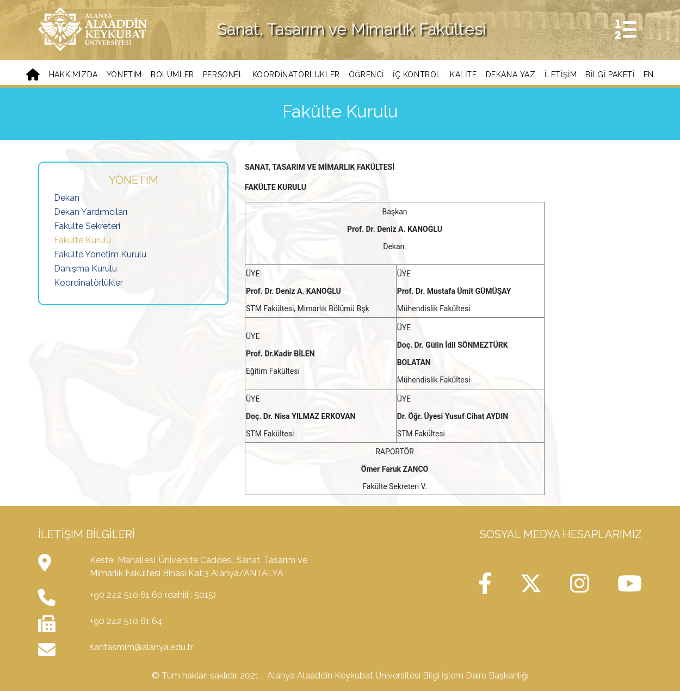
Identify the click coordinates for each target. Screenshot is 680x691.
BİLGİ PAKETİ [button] (609, 74)
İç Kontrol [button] (417, 74)
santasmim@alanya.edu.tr (141, 647)
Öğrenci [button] (366, 74)
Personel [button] (223, 74)
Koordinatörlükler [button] (296, 74)
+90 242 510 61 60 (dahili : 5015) (153, 595)
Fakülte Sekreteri (87, 226)
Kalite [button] (463, 74)
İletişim (561, 74)
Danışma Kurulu (85, 268)
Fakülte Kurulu (82, 240)
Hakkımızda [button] (73, 74)
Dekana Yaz (511, 74)
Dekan (66, 198)
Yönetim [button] (124, 74)
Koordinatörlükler (88, 282)
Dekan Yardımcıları (90, 212)
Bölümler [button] (172, 74)
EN (649, 74)
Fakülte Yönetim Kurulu (100, 254)
